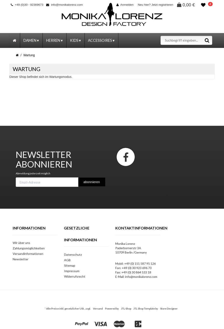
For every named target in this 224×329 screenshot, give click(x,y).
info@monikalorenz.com (64, 4)
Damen (31, 40)
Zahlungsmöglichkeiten (29, 248)
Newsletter (20, 259)
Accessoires (101, 40)
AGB (67, 260)
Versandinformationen (28, 254)
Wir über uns (21, 243)
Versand (98, 308)
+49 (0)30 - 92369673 (27, 4)
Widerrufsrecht (74, 276)
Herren (54, 40)
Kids (75, 40)
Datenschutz (73, 254)
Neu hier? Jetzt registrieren (155, 4)
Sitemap (69, 265)
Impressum (71, 271)
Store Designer (169, 308)
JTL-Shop (126, 308)
